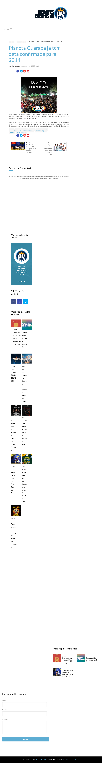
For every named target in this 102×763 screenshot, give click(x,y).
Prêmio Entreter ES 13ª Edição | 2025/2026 (14, 373)
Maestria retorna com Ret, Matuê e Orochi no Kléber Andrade (13, 434)
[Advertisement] (53, 570)
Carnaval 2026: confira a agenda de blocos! (24, 341)
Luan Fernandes (14, 66)
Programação (41, 131)
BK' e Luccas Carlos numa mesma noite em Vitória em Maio (24, 431)
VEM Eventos (21, 42)
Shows (12, 132)
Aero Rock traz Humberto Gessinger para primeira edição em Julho (24, 383)
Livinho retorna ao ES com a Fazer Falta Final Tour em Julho (13, 479)
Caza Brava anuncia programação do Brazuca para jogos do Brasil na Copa (24, 484)
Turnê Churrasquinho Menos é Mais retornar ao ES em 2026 (17, 337)
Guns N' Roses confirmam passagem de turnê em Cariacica (14, 532)
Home (11, 42)
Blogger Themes (71, 760)
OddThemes (40, 760)
